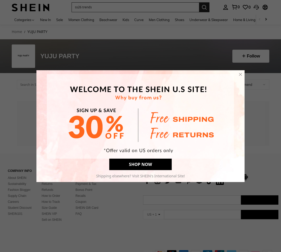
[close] (240, 74)
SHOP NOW (140, 164)
